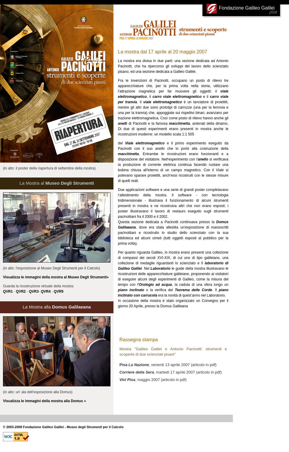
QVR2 (21, 291)
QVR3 (34, 291)
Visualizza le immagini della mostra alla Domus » (44, 401)
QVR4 (46, 291)
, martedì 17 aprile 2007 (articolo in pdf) (170, 372)
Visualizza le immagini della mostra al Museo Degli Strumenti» (56, 277)
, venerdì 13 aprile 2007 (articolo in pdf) (167, 364)
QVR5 (59, 291)
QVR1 (8, 291)
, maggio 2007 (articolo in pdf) (153, 379)
